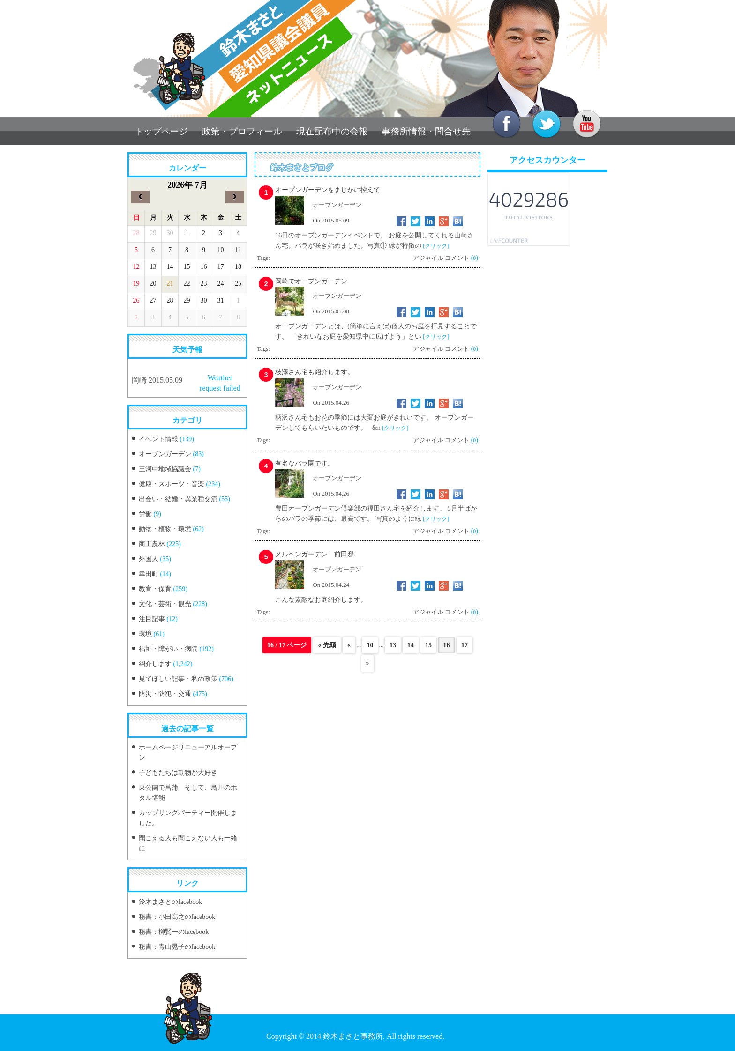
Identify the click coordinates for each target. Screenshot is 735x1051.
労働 (145, 514)
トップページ (161, 131)
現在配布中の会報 (332, 131)
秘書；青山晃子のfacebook (177, 946)
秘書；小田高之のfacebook (177, 916)
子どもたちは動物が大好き (178, 772)
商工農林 (152, 544)
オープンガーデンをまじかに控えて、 (331, 189)
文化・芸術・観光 (165, 603)
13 (393, 645)
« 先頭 (327, 645)
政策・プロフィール (242, 131)
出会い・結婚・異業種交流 (178, 499)
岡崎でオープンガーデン (311, 281)
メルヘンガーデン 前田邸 (314, 554)
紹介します (155, 663)
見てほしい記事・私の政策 (178, 678)
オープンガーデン (165, 454)
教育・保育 (155, 588)
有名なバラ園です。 (304, 463)
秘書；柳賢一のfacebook (174, 931)
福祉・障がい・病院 (168, 648)
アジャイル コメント (441, 257)
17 (464, 645)
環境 (145, 633)
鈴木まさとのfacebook (170, 901)
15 (428, 645)
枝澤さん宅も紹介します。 (314, 372)
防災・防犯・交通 (165, 693)
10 (370, 645)
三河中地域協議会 (165, 469)
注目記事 (152, 618)
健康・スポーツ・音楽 (171, 484)
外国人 (148, 559)
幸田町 (148, 573)
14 (410, 645)
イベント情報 (158, 439)
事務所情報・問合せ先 (426, 131)
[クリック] (436, 246)
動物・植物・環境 (165, 529)
